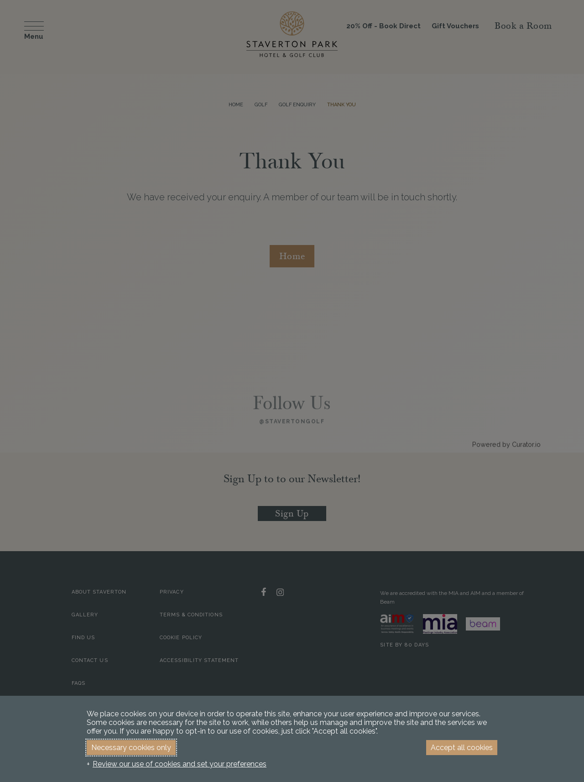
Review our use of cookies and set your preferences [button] (179, 764)
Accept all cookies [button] (462, 747)
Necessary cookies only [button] (131, 747)
